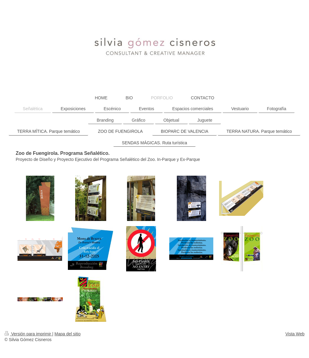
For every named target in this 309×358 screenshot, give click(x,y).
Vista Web (294, 333)
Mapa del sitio (68, 333)
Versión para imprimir (28, 333)
